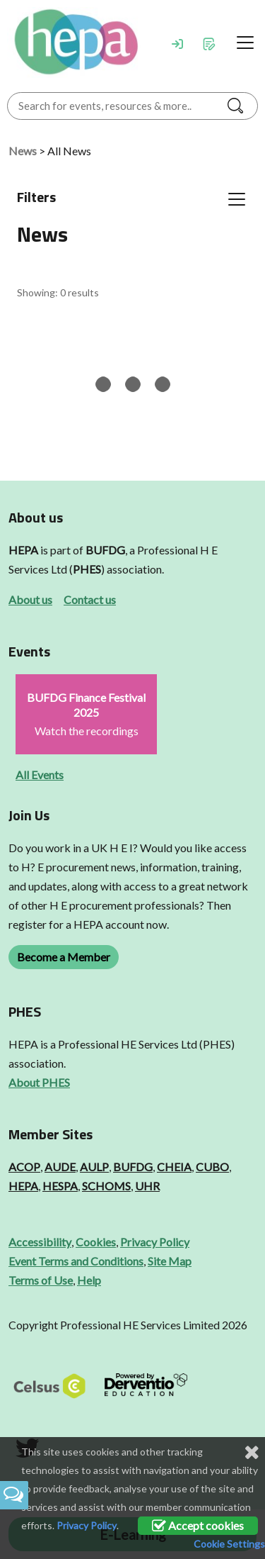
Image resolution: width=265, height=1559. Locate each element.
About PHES (39, 1082)
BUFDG (105, 550)
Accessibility (39, 1241)
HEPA (23, 550)
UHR (147, 1185)
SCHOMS (106, 1185)
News (22, 150)
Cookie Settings (229, 1544)
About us (30, 599)
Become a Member (63, 956)
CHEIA (174, 1166)
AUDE (60, 1166)
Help (89, 1280)
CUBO (212, 1166)
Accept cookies (198, 1525)
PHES (87, 569)
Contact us (90, 599)
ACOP (24, 1166)
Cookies (96, 1241)
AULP (94, 1166)
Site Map (170, 1261)
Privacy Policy (154, 1241)
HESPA (60, 1185)
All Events (40, 774)
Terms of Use (40, 1280)
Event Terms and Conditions (75, 1261)
